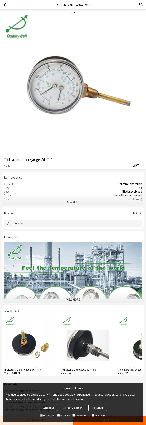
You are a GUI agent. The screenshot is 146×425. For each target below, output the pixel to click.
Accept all (48, 408)
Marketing (99, 415)
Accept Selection (73, 408)
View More (73, 202)
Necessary (47, 415)
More (136, 213)
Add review (16, 223)
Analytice (64, 415)
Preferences (81, 415)
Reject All (97, 408)
